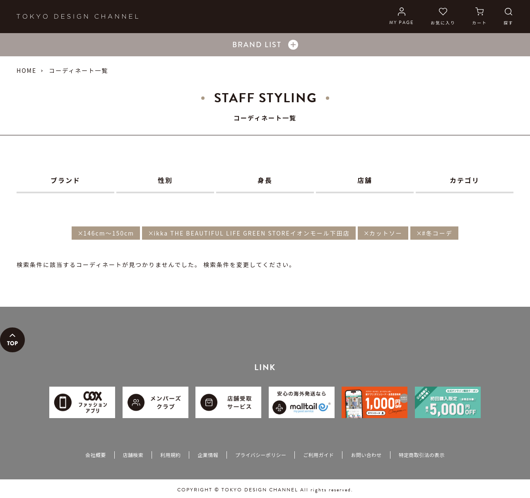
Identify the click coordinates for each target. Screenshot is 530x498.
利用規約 (170, 454)
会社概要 (95, 454)
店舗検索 (133, 454)
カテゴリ (464, 180)
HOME (26, 70)
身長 (265, 180)
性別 (165, 180)
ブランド (65, 180)
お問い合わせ (366, 454)
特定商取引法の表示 (422, 454)
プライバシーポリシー (260, 454)
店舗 (364, 180)
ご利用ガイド (318, 454)
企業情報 (208, 454)
